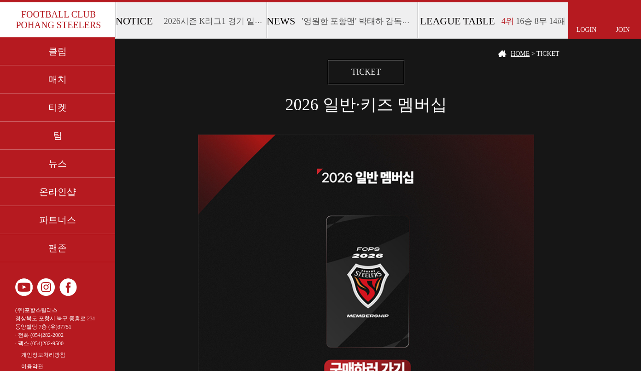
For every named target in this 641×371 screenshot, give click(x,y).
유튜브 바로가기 (24, 287)
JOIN (622, 29)
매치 (57, 79)
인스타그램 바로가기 (46, 287)
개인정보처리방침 (43, 355)
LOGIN (587, 29)
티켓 (57, 107)
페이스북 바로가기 (68, 287)
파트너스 (57, 220)
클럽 (57, 51)
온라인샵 (57, 192)
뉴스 (57, 164)
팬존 (57, 248)
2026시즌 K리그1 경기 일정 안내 (223, 21)
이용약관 (32, 366)
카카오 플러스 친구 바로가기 (90, 287)
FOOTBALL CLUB (58, 19)
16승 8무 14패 (533, 21)
